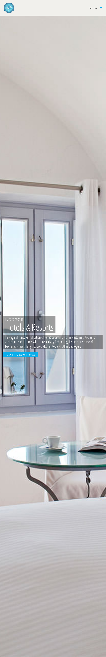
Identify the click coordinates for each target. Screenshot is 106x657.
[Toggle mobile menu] (101, 8)
